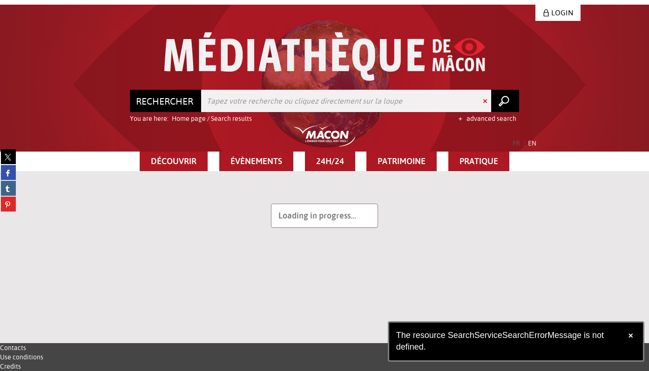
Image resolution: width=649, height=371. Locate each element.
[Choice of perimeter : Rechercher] (166, 101)
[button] (174, 161)
